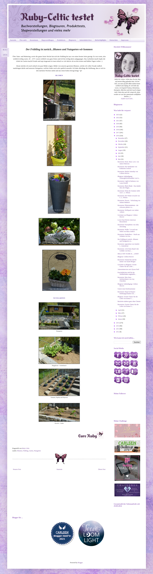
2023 (118, 115)
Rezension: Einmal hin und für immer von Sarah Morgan (127, 260)
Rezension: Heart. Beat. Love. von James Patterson (128, 162)
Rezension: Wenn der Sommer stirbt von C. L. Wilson (129, 192)
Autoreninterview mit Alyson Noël (128, 269)
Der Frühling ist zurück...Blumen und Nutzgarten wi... (128, 240)
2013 (118, 329)
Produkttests (61, 40)
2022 (118, 117)
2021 (118, 121)
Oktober (120, 144)
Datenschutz (114, 40)
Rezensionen (34, 40)
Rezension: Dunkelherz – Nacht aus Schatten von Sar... (129, 235)
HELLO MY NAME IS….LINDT (128, 254)
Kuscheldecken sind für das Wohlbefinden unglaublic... (127, 273)
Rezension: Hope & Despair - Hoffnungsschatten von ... (127, 292)
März (120, 313)
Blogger (80, 562)
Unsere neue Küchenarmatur (126, 289)
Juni (119, 156)
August (120, 150)
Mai (119, 159)
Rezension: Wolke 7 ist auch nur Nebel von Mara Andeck (127, 230)
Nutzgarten (37, 451)
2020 (118, 124)
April (120, 310)
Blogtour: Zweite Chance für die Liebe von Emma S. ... (128, 297)
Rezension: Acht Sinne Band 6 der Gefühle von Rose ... (128, 250)
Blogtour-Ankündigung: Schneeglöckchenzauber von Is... (129, 177)
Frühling (25, 451)
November (121, 141)
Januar (120, 319)
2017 (118, 132)
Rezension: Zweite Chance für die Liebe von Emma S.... (128, 305)
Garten (31, 451)
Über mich (23, 40)
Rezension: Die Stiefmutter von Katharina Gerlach (127, 167)
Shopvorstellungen (47, 40)
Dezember (121, 138)
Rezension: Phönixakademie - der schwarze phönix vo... (128, 206)
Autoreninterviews (85, 40)
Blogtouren (72, 40)
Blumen (19, 451)
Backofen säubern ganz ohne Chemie (129, 301)
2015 (118, 323)
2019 (118, 127)
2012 (118, 332)
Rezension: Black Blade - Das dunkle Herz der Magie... (129, 187)
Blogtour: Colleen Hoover (126, 257)
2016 (118, 136)
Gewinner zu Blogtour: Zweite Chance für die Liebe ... (127, 265)
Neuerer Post (17, 469)
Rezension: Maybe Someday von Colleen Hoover (128, 172)
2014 (118, 326)
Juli (119, 153)
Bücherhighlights (100, 40)
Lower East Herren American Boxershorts (127, 221)
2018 (118, 130)
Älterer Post (101, 469)
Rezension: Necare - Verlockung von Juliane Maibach (129, 201)
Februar (120, 316)
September (121, 147)
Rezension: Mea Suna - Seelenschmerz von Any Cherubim (126, 279)
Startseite (13, 40)
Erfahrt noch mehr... (127, 99)
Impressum (124, 40)
